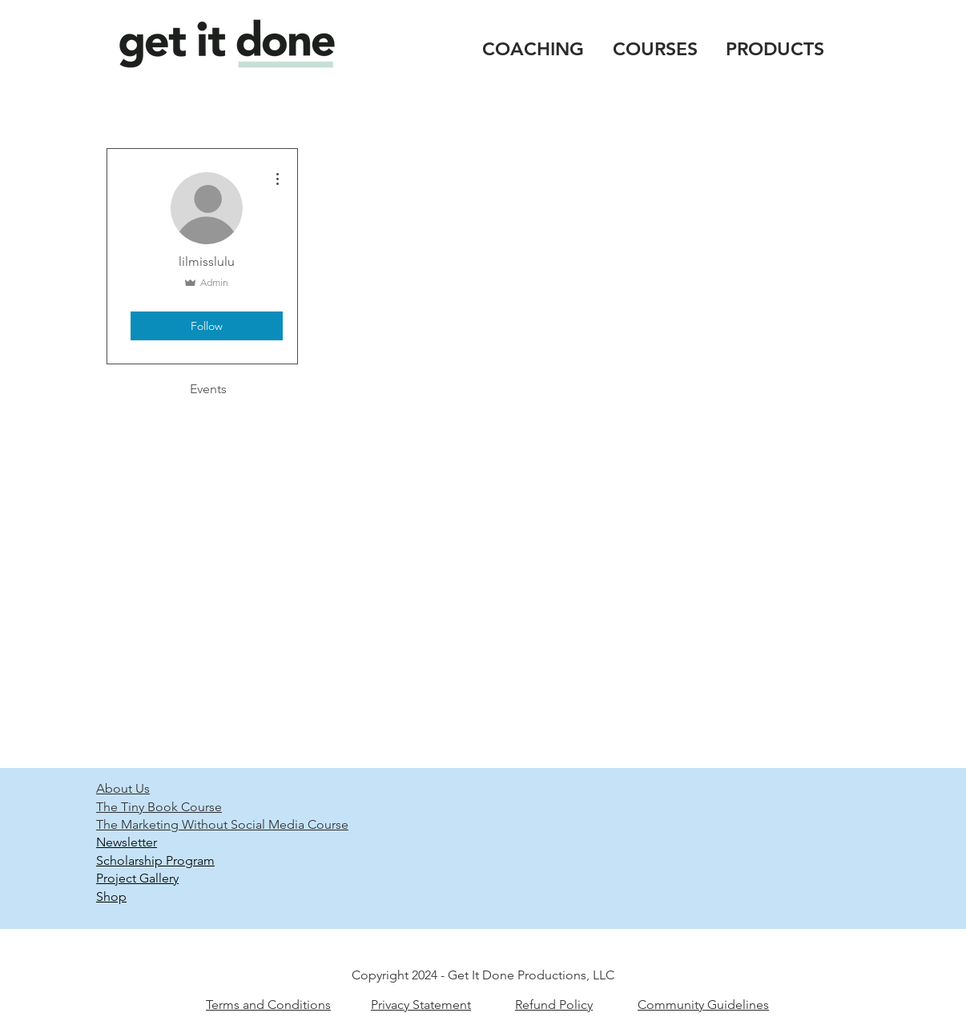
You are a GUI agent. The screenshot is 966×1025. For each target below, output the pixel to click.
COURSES (655, 49)
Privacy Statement (421, 1004)
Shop (111, 896)
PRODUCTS (775, 49)
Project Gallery (137, 878)
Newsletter (126, 842)
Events (208, 388)
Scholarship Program (155, 860)
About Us (123, 788)
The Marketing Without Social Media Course (222, 824)
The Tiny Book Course (159, 806)
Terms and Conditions (268, 1004)
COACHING (533, 49)
